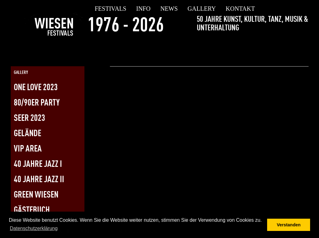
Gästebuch (32, 210)
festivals (110, 8)
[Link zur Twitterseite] (282, 44)
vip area (28, 149)
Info (143, 8)
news (169, 8)
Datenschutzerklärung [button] (34, 228)
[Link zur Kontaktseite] (304, 44)
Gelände (27, 133)
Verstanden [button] (289, 224)
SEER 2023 (29, 118)
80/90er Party (37, 103)
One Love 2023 (36, 87)
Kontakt (240, 8)
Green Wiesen (36, 195)
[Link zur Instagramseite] (293, 44)
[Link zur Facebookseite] (271, 44)
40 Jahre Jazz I (38, 164)
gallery (202, 8)
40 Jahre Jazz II (39, 179)
